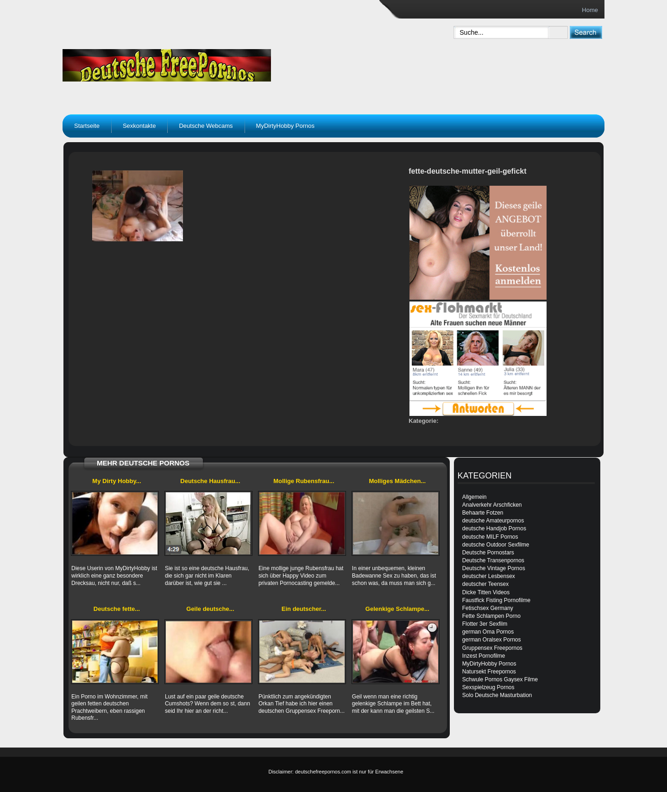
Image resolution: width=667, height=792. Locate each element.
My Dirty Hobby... (116, 481)
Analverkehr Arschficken (492, 505)
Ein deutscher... (304, 608)
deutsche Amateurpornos (493, 520)
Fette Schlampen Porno (491, 616)
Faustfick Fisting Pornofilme (496, 600)
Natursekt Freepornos (489, 671)
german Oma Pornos (488, 632)
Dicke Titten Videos (486, 592)
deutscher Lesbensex (488, 576)
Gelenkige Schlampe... (397, 608)
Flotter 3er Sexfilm (484, 624)
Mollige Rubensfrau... (303, 481)
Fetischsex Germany (487, 608)
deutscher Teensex (485, 584)
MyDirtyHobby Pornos (285, 125)
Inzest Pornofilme (483, 656)
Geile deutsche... (210, 608)
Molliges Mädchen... (397, 481)
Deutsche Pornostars (488, 552)
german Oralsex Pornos (491, 639)
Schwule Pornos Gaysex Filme (500, 679)
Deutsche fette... (117, 608)
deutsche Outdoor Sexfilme (495, 544)
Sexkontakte (139, 125)
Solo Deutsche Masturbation (497, 695)
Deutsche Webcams (206, 125)
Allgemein (474, 497)
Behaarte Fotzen (482, 512)
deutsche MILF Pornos (490, 537)
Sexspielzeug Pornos (488, 687)
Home (590, 9)
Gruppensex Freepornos (492, 648)
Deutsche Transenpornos (493, 560)
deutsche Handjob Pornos (494, 528)
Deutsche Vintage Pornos (493, 568)
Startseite (87, 125)
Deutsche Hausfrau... (210, 481)
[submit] (585, 32)
